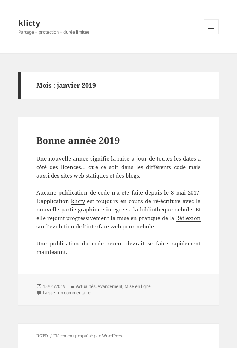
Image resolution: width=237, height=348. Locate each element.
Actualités (86, 286)
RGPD (42, 336)
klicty (29, 22)
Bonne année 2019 (78, 140)
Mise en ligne (138, 286)
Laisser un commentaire (67, 293)
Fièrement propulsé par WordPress (88, 336)
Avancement (110, 286)
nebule (183, 209)
